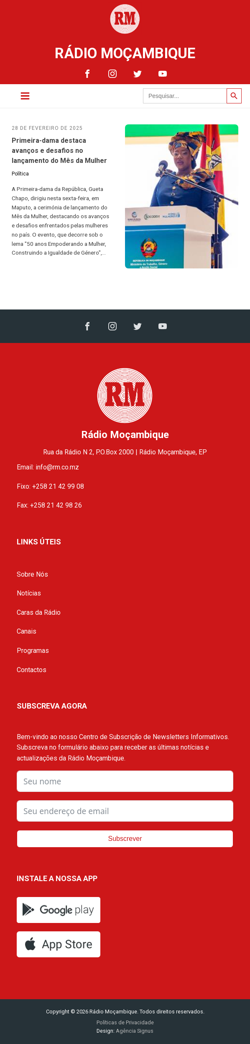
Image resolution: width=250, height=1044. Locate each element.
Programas (33, 651)
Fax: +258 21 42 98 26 (49, 505)
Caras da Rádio (39, 612)
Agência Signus (134, 1031)
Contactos (31, 670)
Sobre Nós (32, 574)
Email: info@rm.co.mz (48, 467)
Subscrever (125, 838)
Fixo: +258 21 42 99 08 (50, 486)
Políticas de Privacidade (125, 1022)
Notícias (29, 593)
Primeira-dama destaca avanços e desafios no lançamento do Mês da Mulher (59, 151)
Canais (26, 631)
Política (20, 174)
